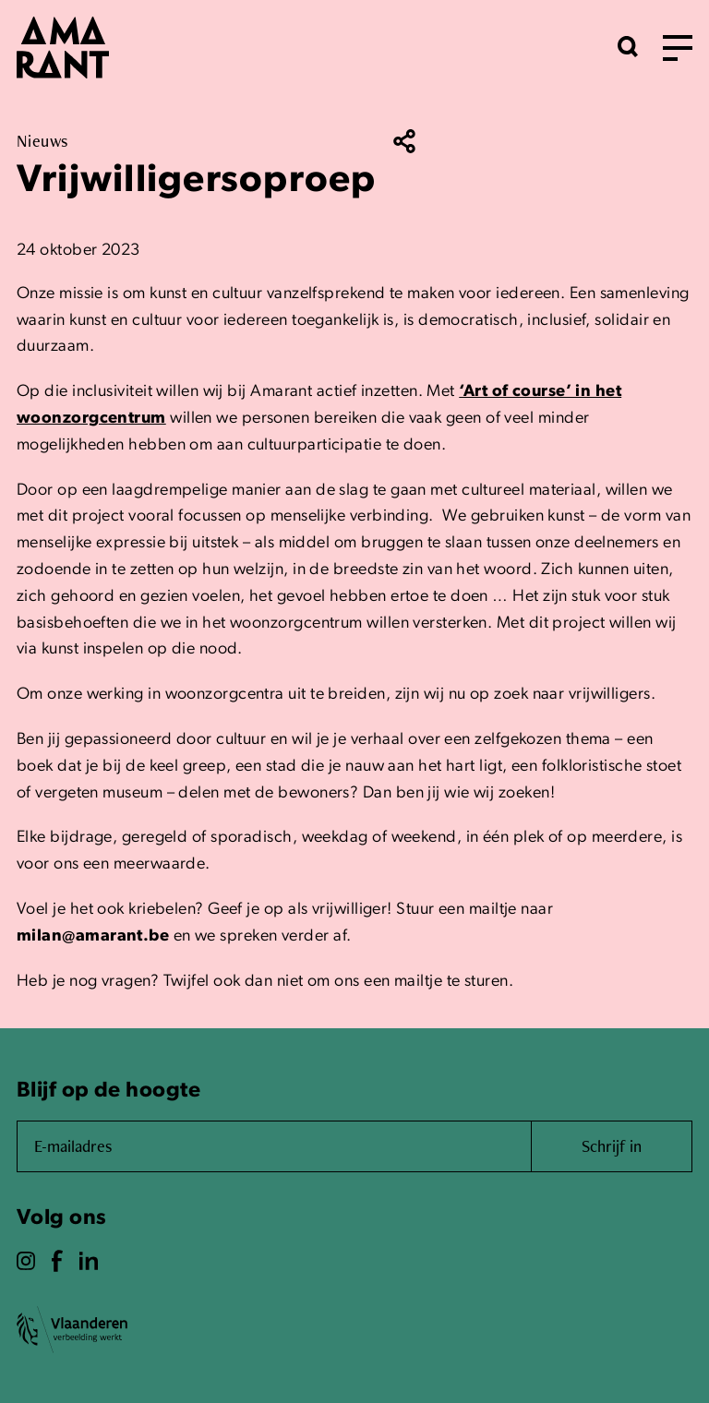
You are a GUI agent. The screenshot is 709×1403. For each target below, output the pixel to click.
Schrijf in (612, 1146)
